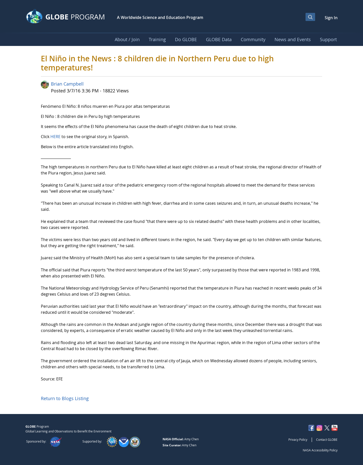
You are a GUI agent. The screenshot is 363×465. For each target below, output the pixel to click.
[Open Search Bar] (310, 17)
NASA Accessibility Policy (320, 450)
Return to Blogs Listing (65, 398)
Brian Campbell (67, 84)
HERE (55, 136)
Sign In (331, 17)
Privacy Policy (297, 439)
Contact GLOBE (327, 439)
